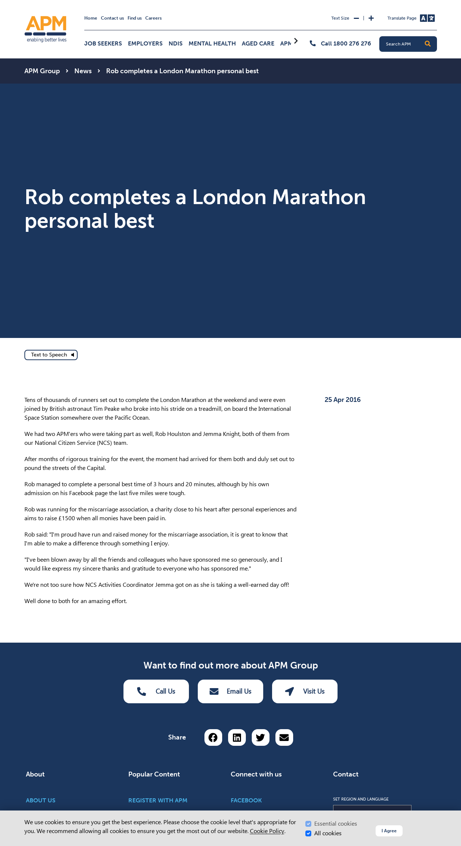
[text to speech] (51, 355)
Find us (135, 18)
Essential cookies (335, 823)
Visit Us (305, 691)
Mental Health (212, 43)
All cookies (328, 833)
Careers (153, 18)
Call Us (156, 691)
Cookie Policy (267, 831)
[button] (427, 44)
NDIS (176, 43)
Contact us (112, 18)
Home (90, 18)
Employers (145, 43)
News (83, 71)
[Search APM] (411, 44)
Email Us (230, 691)
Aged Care (258, 43)
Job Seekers (103, 43)
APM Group (42, 71)
